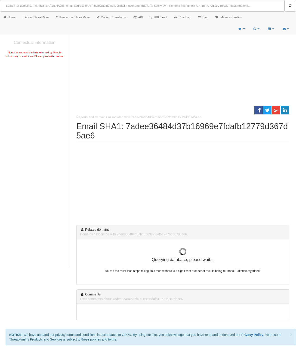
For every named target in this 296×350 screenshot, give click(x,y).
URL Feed (158, 17)
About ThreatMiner (35, 17)
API (138, 17)
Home (9, 17)
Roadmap (182, 17)
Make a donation (228, 17)
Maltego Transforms (111, 17)
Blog (203, 17)
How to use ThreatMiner (73, 17)
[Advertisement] (34, 93)
